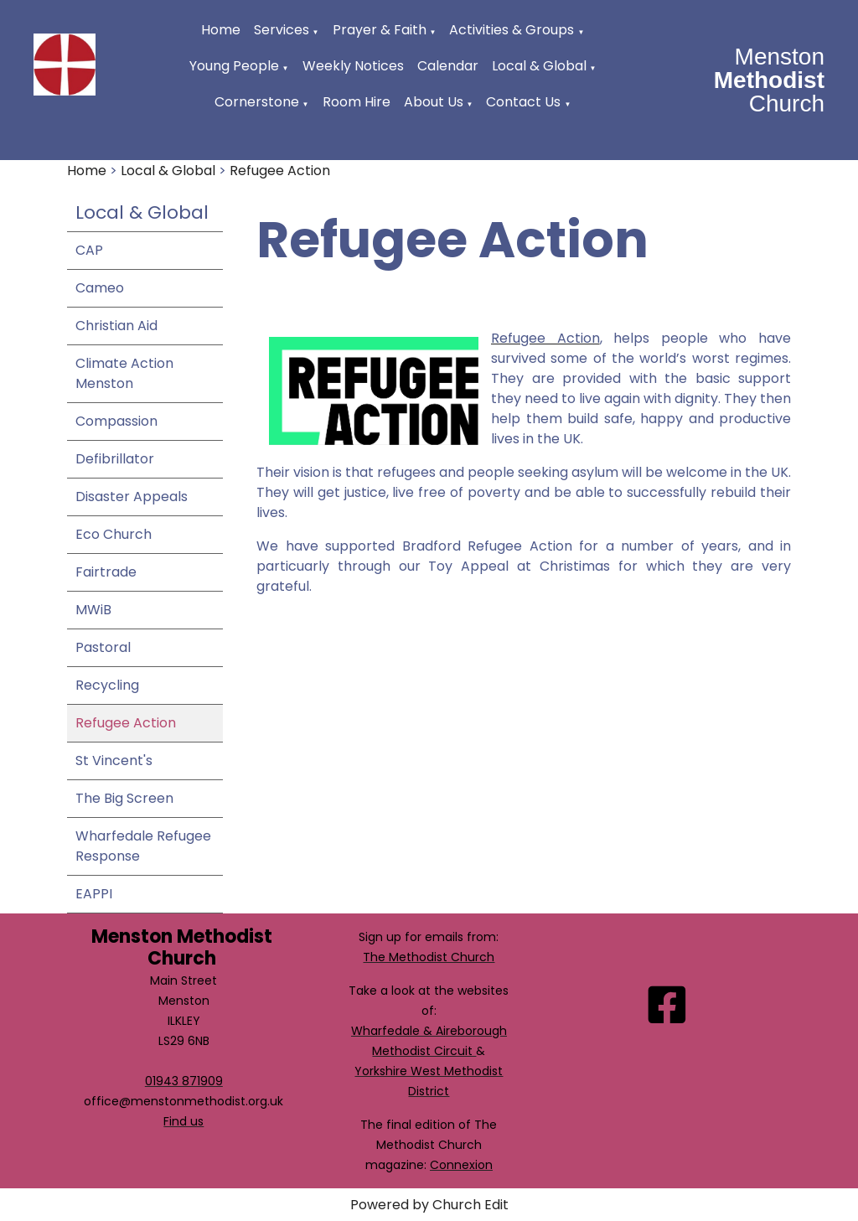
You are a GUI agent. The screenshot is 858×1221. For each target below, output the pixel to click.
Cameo (99, 287)
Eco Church (113, 534)
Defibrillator (114, 458)
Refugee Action (280, 170)
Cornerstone (256, 101)
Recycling (107, 685)
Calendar (447, 65)
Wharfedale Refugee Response (143, 846)
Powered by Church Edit (429, 1204)
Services (281, 29)
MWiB (93, 609)
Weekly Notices (353, 65)
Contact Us (523, 101)
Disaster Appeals (131, 496)
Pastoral (103, 647)
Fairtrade (106, 572)
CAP (89, 250)
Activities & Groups (511, 29)
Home (220, 29)
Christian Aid (116, 325)
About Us (433, 101)
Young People (234, 65)
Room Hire (356, 101)
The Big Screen (124, 798)
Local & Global (539, 65)
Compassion (116, 421)
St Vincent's (113, 760)
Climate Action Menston (124, 373)
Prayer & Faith (379, 29)
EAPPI (93, 893)
